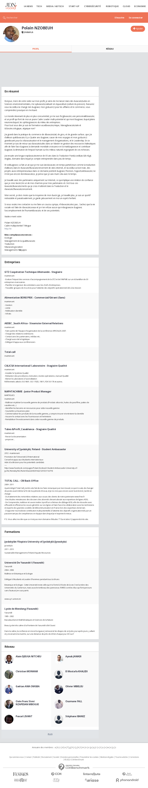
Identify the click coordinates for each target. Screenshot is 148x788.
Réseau (110, 48)
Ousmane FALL (73, 701)
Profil (35, 48)
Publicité (36, 757)
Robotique (112, 6)
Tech (39, 6)
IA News (28, 6)
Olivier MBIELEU (74, 686)
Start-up (74, 6)
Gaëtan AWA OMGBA (27, 686)
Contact (28, 757)
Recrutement (47, 757)
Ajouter (139, 28)
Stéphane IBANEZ (75, 716)
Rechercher (12, 17)
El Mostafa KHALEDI (76, 671)
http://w (7, 228)
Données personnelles (70, 757)
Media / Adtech (55, 6)
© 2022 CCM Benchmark (74, 760)
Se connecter (136, 17)
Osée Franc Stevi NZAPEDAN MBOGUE (27, 703)
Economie (140, 6)
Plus (50, 734)
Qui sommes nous (16, 757)
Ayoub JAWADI (73, 656)
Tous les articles (121, 757)
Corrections (134, 757)
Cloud (126, 6)
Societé (56, 757)
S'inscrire (119, 17)
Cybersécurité (92, 6)
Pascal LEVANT (24, 716)
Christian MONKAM (27, 671)
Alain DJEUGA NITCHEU (28, 656)
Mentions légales (107, 757)
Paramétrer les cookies (89, 757)
